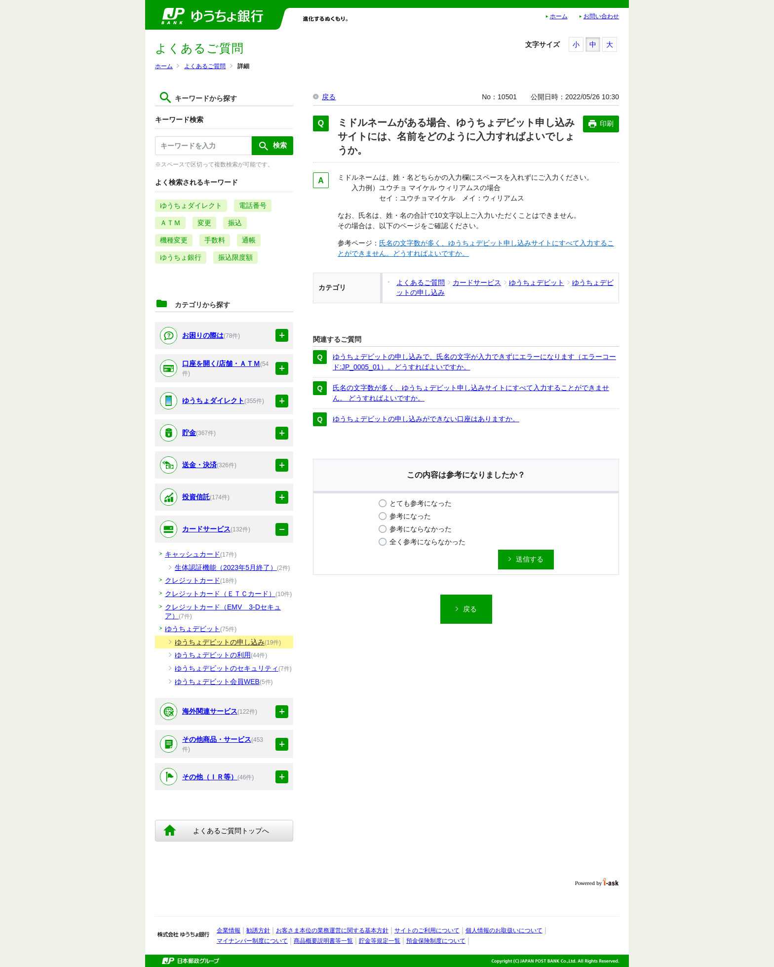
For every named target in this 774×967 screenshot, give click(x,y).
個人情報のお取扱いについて (503, 930)
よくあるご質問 (205, 66)
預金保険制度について (435, 940)
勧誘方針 (258, 930)
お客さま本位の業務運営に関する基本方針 (332, 930)
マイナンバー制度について (252, 940)
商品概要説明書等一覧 (323, 940)
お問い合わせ (601, 16)
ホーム (559, 16)
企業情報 (228, 930)
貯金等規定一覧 (379, 940)
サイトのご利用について (427, 930)
